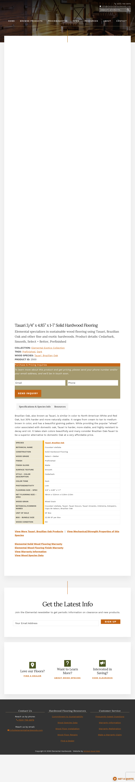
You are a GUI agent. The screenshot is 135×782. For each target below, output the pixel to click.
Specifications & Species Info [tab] (35, 434)
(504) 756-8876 (123, 4)
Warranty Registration (110, 756)
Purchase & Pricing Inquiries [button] (31, 393)
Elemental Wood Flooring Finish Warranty (39, 575)
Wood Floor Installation (68, 756)
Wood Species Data (67, 750)
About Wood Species (67, 705)
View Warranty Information (30, 578)
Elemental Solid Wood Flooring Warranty (38, 571)
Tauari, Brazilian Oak (46, 383)
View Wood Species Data (29, 582)
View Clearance (102, 705)
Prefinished (28, 380)
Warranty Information (110, 750)
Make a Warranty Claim (110, 762)
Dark (39, 380)
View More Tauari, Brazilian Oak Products (39, 558)
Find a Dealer (32, 703)
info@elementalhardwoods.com (115, 6)
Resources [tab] (60, 434)
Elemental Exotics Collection (48, 376)
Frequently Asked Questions (109, 744)
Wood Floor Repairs (67, 762)
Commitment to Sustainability (67, 744)
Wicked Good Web (91, 778)
